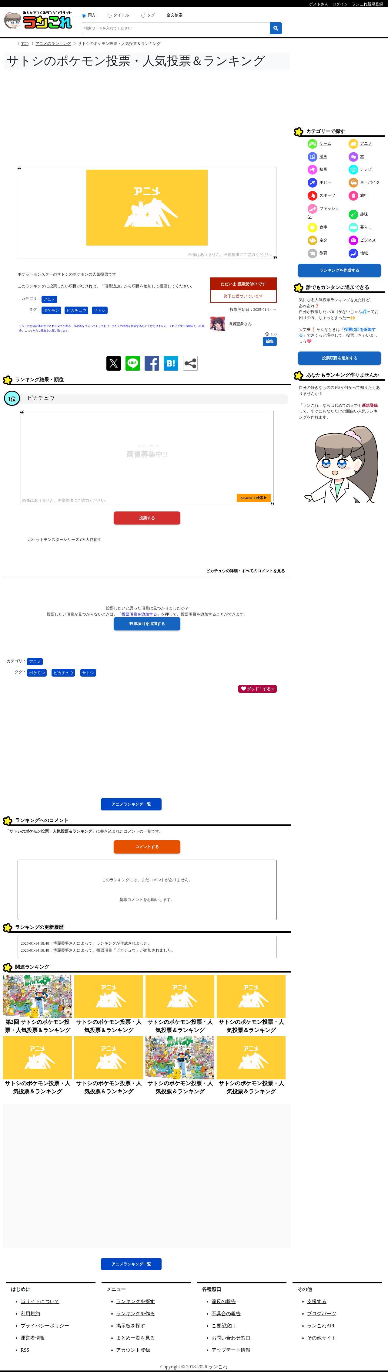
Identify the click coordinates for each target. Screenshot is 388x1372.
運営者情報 (33, 1337)
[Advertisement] (147, 119)
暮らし (360, 227)
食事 (317, 227)
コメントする (147, 846)
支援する (316, 1301)
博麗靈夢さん (240, 323)
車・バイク (364, 182)
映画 (317, 169)
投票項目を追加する (339, 358)
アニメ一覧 (131, 804)
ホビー (319, 182)
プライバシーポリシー (45, 1325)
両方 (92, 15)
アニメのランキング (53, 43)
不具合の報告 (226, 1313)
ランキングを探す (135, 1301)
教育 (317, 253)
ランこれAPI (320, 1325)
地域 (358, 253)
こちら (29, 330)
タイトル (121, 15)
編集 (270, 341)
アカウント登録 (133, 1350)
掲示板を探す (130, 1325)
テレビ (360, 169)
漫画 (317, 156)
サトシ (99, 310)
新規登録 (370, 405)
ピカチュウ (76, 310)
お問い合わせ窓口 (231, 1337)
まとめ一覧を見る (135, 1337)
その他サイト (321, 1337)
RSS (25, 1350)
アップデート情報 (231, 1350)
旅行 (358, 195)
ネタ (317, 240)
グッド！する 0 (257, 688)
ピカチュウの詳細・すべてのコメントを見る (245, 571)
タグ (151, 15)
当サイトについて (40, 1301)
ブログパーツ (321, 1313)
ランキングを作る (135, 1313)
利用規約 (30, 1313)
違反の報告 (224, 1301)
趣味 (358, 214)
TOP (24, 43)
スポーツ (321, 195)
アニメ (49, 299)
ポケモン (51, 310)
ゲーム (319, 143)
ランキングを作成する (339, 270)
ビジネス (362, 240)
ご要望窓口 (224, 1325)
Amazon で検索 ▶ (253, 498)
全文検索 (174, 15)
